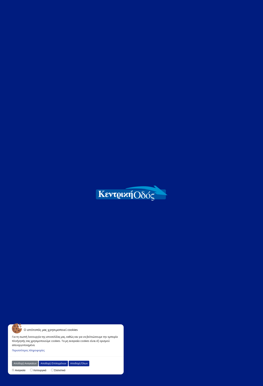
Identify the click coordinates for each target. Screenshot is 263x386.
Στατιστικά (59, 370)
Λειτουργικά (39, 370)
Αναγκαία (20, 370)
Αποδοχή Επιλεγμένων (53, 363)
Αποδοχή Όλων (79, 363)
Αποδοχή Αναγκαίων (25, 363)
